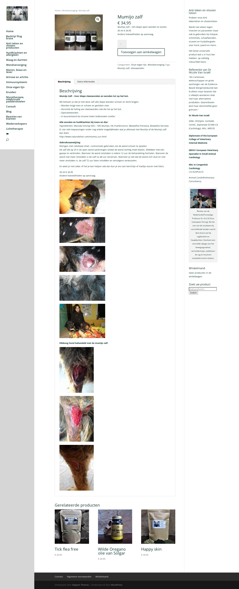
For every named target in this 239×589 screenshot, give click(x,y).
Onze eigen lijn (15, 87)
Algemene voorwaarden (79, 576)
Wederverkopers (16, 124)
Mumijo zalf (124, 68)
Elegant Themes (80, 584)
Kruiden (11, 92)
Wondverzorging (16, 65)
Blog (8, 111)
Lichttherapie (14, 129)
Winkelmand (101, 576)
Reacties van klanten (14, 117)
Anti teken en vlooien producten (14, 45)
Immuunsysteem (16, 82)
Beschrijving (64, 81)
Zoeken (193, 292)
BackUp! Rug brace (14, 37)
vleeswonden (137, 68)
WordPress (116, 584)
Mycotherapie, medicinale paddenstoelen (15, 99)
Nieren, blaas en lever (16, 71)
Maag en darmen (16, 60)
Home (10, 31)
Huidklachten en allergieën (16, 54)
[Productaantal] (122, 44)
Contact (59, 576)
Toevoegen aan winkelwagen (141, 52)
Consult (11, 106)
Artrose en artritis (17, 77)
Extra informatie (86, 81)
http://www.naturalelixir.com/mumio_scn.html (83, 136)
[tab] (64, 81)
